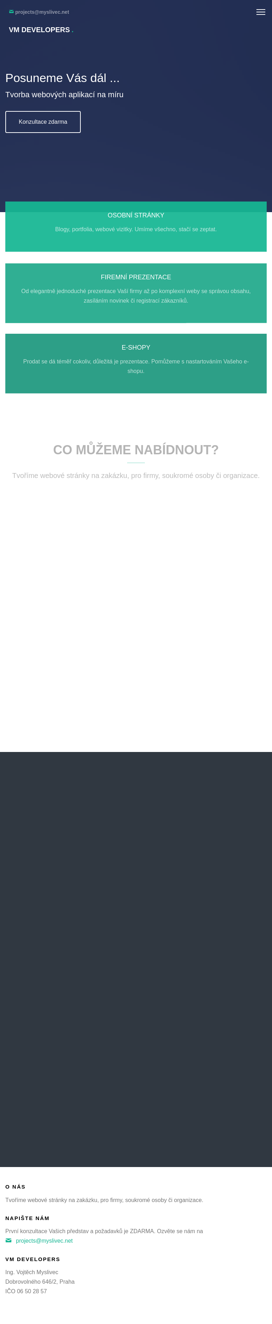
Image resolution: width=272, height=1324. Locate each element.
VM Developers (41, 30)
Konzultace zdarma (43, 122)
